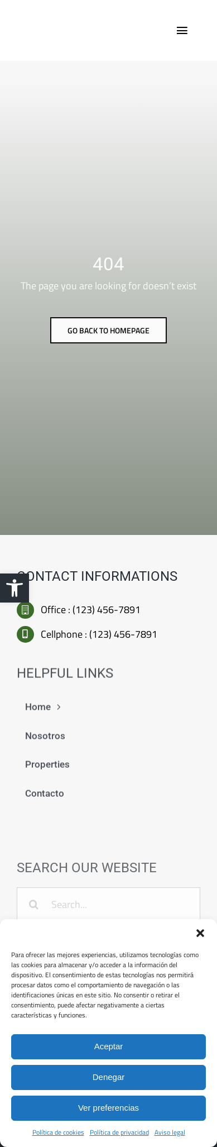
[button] (14, 588)
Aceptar (108, 1046)
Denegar (109, 1077)
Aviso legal (170, 1132)
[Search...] (108, 907)
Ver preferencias (108, 1107)
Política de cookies (58, 1132)
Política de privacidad (119, 1132)
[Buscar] (34, 907)
